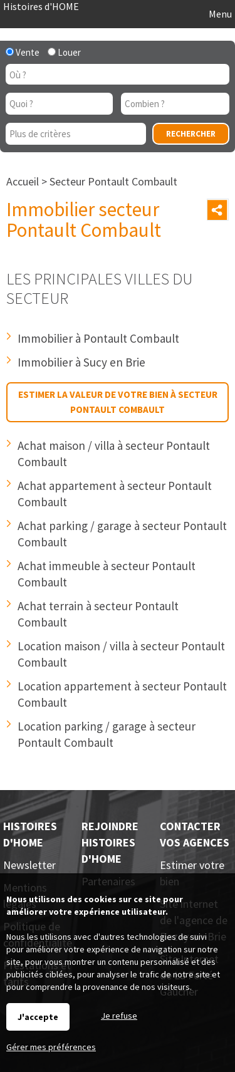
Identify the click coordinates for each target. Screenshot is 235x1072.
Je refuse (119, 1015)
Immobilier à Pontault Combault (98, 338)
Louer (64, 52)
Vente (22, 52)
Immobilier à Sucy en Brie (81, 362)
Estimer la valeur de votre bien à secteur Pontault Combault (117, 401)
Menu (219, 14)
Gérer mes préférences (51, 1047)
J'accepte (38, 1017)
